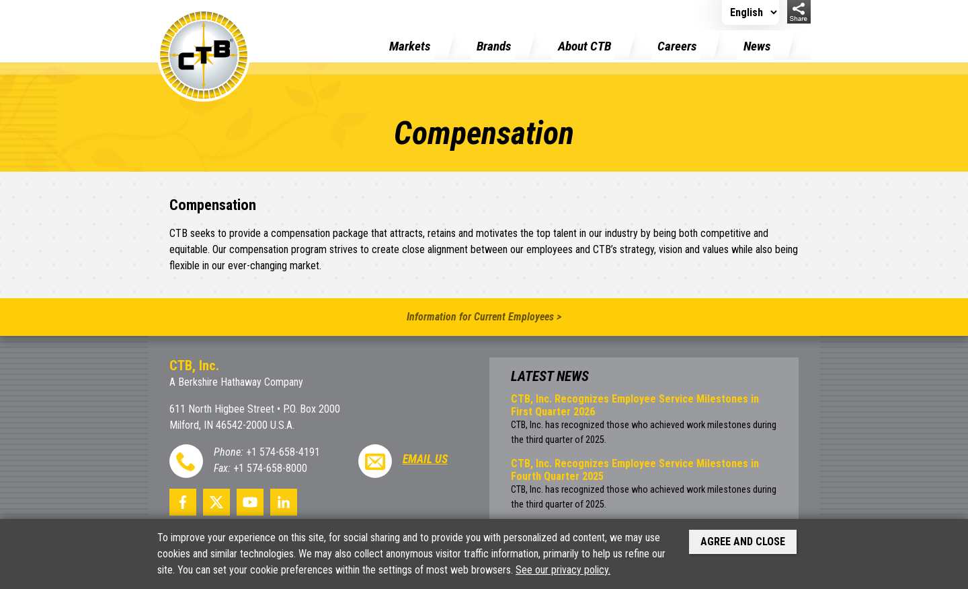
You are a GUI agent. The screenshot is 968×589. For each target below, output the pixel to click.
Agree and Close (742, 541)
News (756, 46)
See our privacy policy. (563, 569)
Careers (676, 46)
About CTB (584, 46)
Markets (409, 46)
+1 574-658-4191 (283, 452)
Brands (494, 46)
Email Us (425, 459)
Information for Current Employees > (484, 316)
